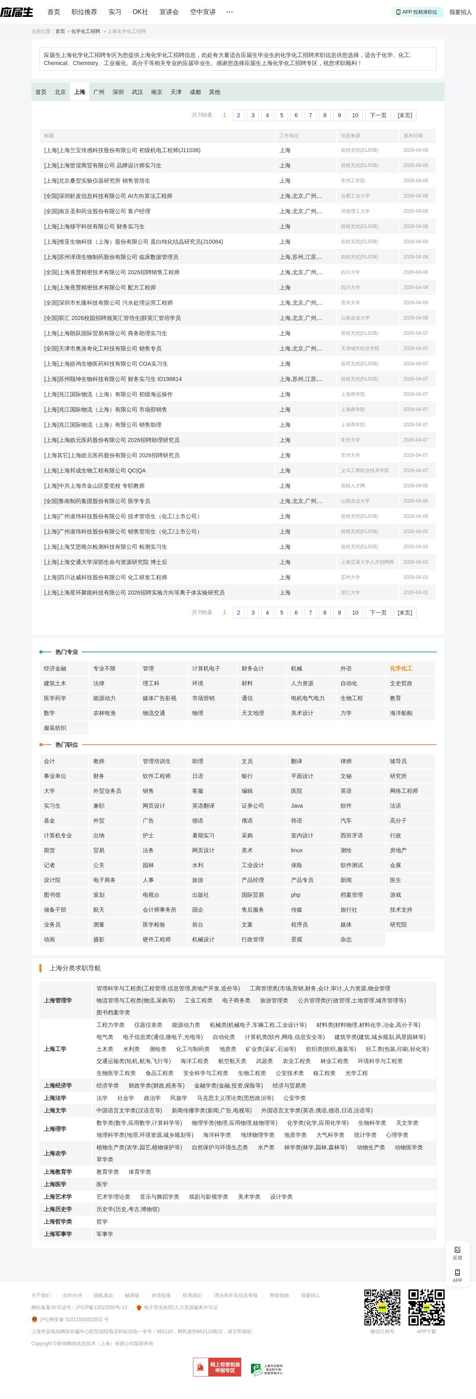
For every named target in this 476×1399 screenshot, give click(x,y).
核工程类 (324, 1073)
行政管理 (253, 939)
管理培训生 (157, 761)
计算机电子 (206, 668)
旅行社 (349, 909)
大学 (49, 791)
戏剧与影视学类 (208, 1196)
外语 (346, 668)
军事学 (104, 1234)
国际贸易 (253, 895)
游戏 (395, 895)
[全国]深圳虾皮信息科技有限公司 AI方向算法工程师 (108, 196)
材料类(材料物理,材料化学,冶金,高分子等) (368, 1025)
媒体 (346, 924)
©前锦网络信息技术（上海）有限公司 (93, 1343)
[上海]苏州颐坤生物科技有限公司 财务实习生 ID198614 (113, 379)
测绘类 (158, 1049)
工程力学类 (110, 1025)
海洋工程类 (195, 1061)
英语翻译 (203, 805)
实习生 (52, 805)
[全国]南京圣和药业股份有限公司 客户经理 (97, 211)
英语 (346, 791)
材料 (247, 683)
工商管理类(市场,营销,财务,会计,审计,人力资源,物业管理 (320, 988)
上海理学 (55, 1129)
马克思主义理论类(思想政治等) (235, 1098)
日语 (197, 776)
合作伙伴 (72, 1295)
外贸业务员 (107, 791)
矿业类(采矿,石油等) (271, 1049)
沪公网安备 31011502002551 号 (74, 1319)
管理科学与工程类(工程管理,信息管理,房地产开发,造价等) (168, 988)
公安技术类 (290, 1073)
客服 (197, 791)
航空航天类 (232, 1061)
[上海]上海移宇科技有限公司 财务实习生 (94, 226)
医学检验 (154, 924)
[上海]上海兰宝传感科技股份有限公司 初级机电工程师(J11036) (122, 150)
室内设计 (302, 835)
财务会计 (253, 668)
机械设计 (203, 939)
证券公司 (253, 805)
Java (297, 805)
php (295, 895)
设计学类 (281, 1196)
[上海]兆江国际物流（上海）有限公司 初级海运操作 (108, 394)
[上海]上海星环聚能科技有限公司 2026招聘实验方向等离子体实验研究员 (134, 592)
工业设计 (253, 865)
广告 (148, 820)
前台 (197, 924)
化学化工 (401, 668)
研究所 (398, 776)
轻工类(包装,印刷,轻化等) (397, 1049)
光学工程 (356, 1073)
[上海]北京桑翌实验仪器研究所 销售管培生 (97, 180)
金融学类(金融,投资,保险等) (228, 1085)
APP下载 (426, 1331)
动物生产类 (371, 1147)
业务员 (52, 924)
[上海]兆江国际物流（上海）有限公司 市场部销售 (105, 409)
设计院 (52, 880)
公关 (99, 865)
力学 (346, 713)
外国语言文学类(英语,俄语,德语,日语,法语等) (317, 1110)
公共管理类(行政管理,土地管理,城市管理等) (352, 1000)
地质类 (228, 1049)
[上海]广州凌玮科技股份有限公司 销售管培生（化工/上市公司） (123, 531)
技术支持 (401, 909)
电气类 (104, 1037)
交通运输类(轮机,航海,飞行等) (133, 1061)
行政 (395, 835)
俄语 (247, 820)
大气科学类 (330, 1135)
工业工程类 (199, 1000)
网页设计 (154, 805)
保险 (296, 865)
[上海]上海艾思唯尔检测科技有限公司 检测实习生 (105, 547)
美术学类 (249, 1196)
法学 (102, 1098)
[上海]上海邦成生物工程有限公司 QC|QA (95, 470)
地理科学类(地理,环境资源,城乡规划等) (144, 1135)
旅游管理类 (274, 1000)
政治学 (152, 1098)
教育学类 (107, 1172)
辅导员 (398, 761)
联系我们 (192, 1295)
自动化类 (224, 1037)
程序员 (299, 924)
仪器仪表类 (148, 1025)
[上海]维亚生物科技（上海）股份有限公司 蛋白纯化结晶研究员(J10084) (133, 241)
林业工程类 (334, 1061)
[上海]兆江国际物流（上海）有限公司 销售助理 (103, 425)
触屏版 (132, 1295)
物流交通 (154, 713)
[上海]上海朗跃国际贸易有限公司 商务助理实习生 (105, 333)
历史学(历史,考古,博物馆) (128, 1209)
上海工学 (55, 1049)
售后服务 (253, 909)
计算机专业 (58, 835)
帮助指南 (279, 1295)
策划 (99, 895)
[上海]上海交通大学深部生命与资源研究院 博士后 (105, 562)
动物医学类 (409, 1147)
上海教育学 (58, 1172)
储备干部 (55, 909)
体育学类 (140, 1172)
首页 (53, 11)
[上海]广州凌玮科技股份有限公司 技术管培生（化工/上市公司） (123, 516)
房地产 (398, 850)
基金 (49, 820)
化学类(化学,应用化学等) (318, 1123)
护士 (148, 835)
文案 (247, 924)
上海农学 (55, 1153)
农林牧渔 (104, 713)
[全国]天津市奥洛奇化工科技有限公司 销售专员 (103, 348)
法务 (148, 850)
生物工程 (352, 698)
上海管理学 (58, 1000)
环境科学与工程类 (380, 1061)
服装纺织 (55, 728)
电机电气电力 (308, 698)
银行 (247, 776)
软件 (346, 805)
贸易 (99, 850)
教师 (99, 761)
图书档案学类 (113, 1012)
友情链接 (161, 1295)
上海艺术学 (58, 1196)
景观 (296, 939)
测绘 (346, 850)
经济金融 (55, 668)
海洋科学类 (217, 1135)
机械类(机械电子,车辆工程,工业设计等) (258, 1025)
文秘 (346, 776)
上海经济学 (58, 1085)
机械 (296, 668)
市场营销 (203, 698)
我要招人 (460, 12)
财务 (99, 776)
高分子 (398, 820)
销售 (148, 791)
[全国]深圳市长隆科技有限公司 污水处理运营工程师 (108, 302)
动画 (49, 939)
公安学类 (294, 1098)
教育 (395, 698)
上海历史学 (58, 1209)
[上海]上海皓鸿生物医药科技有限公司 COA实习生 (106, 363)
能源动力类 (186, 1025)
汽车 (346, 820)
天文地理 (253, 713)
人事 (148, 880)
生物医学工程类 (116, 1073)
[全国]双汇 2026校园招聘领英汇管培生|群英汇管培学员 (112, 318)
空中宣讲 (203, 11)
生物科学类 (372, 1123)
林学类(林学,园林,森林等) (315, 1147)
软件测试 (352, 865)
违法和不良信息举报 (236, 1295)
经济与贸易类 (289, 1085)
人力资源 (302, 683)
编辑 (247, 791)
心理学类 (397, 1135)
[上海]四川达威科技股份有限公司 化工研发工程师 (105, 577)
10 (355, 115)
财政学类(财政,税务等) (157, 1085)
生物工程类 (252, 1073)
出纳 (99, 835)
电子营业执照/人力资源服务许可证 (177, 1307)
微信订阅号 (382, 1331)
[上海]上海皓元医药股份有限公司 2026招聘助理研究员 (112, 440)
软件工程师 (157, 776)
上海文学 (55, 1110)
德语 (197, 820)
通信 (247, 698)
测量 (99, 924)
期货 (49, 850)
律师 (346, 761)
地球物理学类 (258, 1135)
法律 (99, 683)
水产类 (266, 1147)
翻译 (296, 761)
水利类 (131, 1049)
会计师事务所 (159, 909)
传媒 (296, 909)
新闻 (346, 880)
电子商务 (104, 880)
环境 (197, 683)
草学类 (104, 1159)
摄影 (99, 939)
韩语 (296, 820)
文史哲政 (401, 683)
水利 (197, 865)
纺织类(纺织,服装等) (331, 1049)
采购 (247, 835)
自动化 (349, 683)
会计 (49, 761)
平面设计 (302, 776)
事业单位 (55, 776)
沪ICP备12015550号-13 (101, 1307)
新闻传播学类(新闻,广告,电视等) (212, 1110)
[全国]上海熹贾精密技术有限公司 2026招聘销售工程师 (112, 272)
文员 (247, 761)
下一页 (378, 115)
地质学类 (295, 1135)
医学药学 (55, 698)
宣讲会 (169, 11)
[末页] (405, 115)
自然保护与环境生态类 (220, 1147)
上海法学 (55, 1098)
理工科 (151, 683)
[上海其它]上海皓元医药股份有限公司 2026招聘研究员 (112, 455)
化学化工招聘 (85, 31)
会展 (395, 865)
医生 (395, 880)
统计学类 (365, 1135)
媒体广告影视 (159, 698)
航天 (99, 909)
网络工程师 (404, 791)
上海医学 (55, 1184)
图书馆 (52, 895)
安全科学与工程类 (205, 1073)
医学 (102, 1184)
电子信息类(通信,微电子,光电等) (163, 1037)
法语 (395, 805)
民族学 (178, 1098)
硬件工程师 (157, 939)
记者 (49, 865)
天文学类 (407, 1123)
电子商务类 (236, 1000)
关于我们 (41, 1295)
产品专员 (302, 880)
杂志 (346, 939)
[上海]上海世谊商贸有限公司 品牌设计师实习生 (103, 165)
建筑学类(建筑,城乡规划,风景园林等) (380, 1037)
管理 (148, 668)
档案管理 (352, 895)
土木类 (104, 1049)
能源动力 (104, 698)
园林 (148, 865)
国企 (197, 909)
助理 (197, 761)
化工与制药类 (193, 1049)
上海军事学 (58, 1234)
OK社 (140, 11)
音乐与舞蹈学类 (159, 1196)
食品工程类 (160, 1073)
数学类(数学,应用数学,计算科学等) (139, 1123)
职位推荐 (84, 11)
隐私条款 (103, 1295)
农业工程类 (297, 1061)
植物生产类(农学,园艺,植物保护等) (139, 1147)
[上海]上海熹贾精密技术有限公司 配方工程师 (100, 287)
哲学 (102, 1221)
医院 (296, 791)
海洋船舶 (401, 713)
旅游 (197, 880)
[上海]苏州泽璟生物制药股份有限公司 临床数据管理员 (111, 257)
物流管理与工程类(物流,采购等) (135, 1000)
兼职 (99, 805)
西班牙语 (352, 835)
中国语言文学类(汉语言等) (129, 1110)
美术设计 (302, 713)
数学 (49, 713)
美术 (247, 850)
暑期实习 (203, 835)
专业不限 (104, 668)
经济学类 (107, 1085)
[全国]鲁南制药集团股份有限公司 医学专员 (97, 501)
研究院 (398, 924)
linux (297, 850)
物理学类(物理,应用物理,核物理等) (234, 1123)
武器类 (264, 1061)
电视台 (151, 895)
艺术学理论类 (113, 1196)
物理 (197, 713)
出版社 (200, 895)
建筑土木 (55, 683)
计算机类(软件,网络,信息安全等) (285, 1037)
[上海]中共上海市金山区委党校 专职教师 (94, 486)
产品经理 (253, 880)
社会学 (125, 1098)
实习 (115, 11)
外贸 (99, 820)
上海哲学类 (58, 1221)
